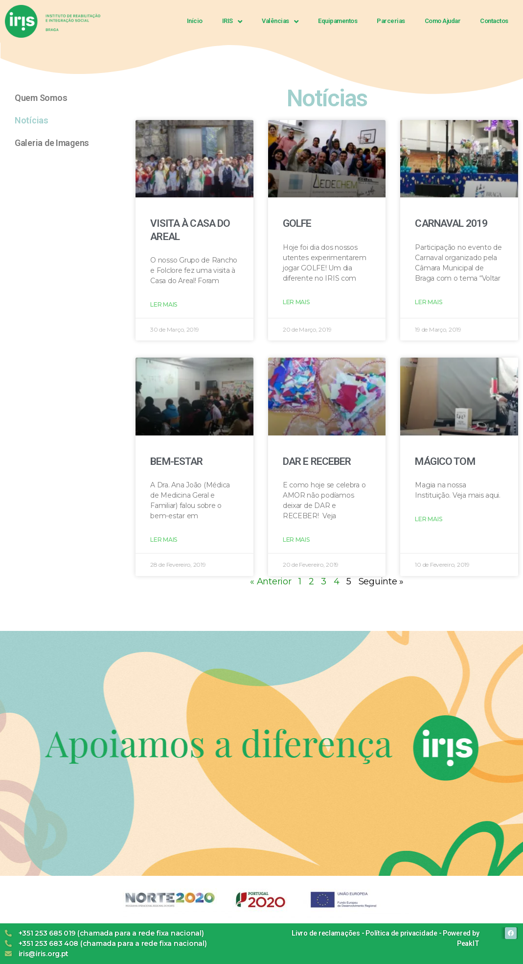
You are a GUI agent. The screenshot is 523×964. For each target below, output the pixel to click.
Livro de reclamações (326, 933)
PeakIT (468, 943)
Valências (280, 21)
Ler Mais (163, 304)
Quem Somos (41, 98)
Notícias (31, 120)
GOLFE (297, 223)
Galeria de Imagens (52, 143)
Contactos (494, 20)
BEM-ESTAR (176, 461)
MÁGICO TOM (445, 461)
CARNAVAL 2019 (451, 223)
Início (195, 20)
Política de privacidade (401, 933)
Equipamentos (337, 20)
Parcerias (391, 20)
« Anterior (270, 581)
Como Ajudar (443, 20)
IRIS (232, 21)
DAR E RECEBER (317, 461)
